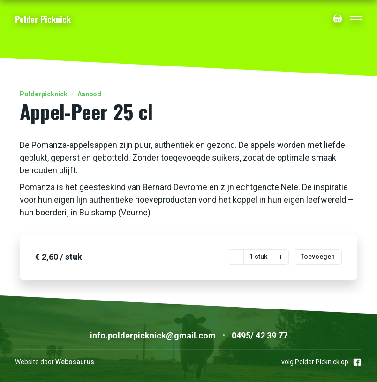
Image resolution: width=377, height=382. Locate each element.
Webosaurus (74, 362)
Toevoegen (318, 256)
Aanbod (89, 94)
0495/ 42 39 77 (259, 335)
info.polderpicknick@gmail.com (153, 335)
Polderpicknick (44, 94)
